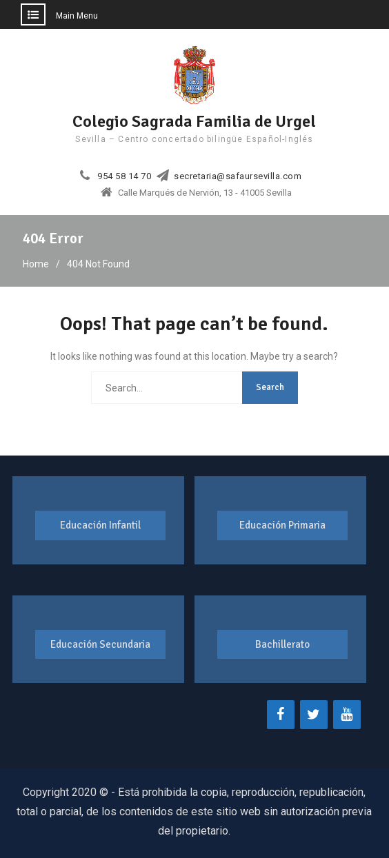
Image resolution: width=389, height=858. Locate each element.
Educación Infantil (100, 525)
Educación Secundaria (100, 644)
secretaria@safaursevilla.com (237, 176)
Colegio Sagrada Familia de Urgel (194, 121)
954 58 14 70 (124, 176)
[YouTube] (347, 714)
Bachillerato (282, 644)
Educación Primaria (282, 525)
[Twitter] (314, 714)
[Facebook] (281, 714)
